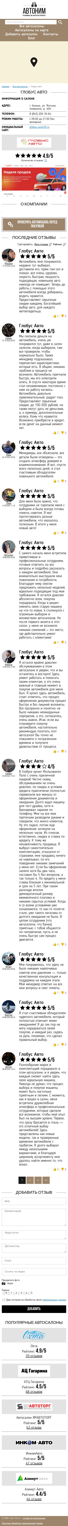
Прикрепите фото (11, 1280)
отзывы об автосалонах (34, 1518)
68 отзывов (34, 1392)
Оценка (5, 1290)
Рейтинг (57, 244)
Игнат (9, 966)
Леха (8, 503)
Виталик (8, 555)
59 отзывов (34, 1356)
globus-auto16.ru (39, 127)
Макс (8, 455)
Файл (10, 1283)
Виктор (8, 1015)
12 (45, 160)
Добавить (34, 1309)
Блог (31, 38)
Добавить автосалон (21, 34)
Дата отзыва (41, 244)
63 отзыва (34, 1427)
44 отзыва (34, 1499)
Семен (8, 338)
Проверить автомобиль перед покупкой (32, 224)
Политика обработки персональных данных (22, 1523)
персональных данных (54, 1300)
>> (46, 1180)
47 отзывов (34, 1463)
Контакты (50, 34)
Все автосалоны (31, 26)
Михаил (9, 263)
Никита (8, 664)
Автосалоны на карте (31, 30)
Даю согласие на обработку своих (34, 1300)
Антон (8, 1067)
